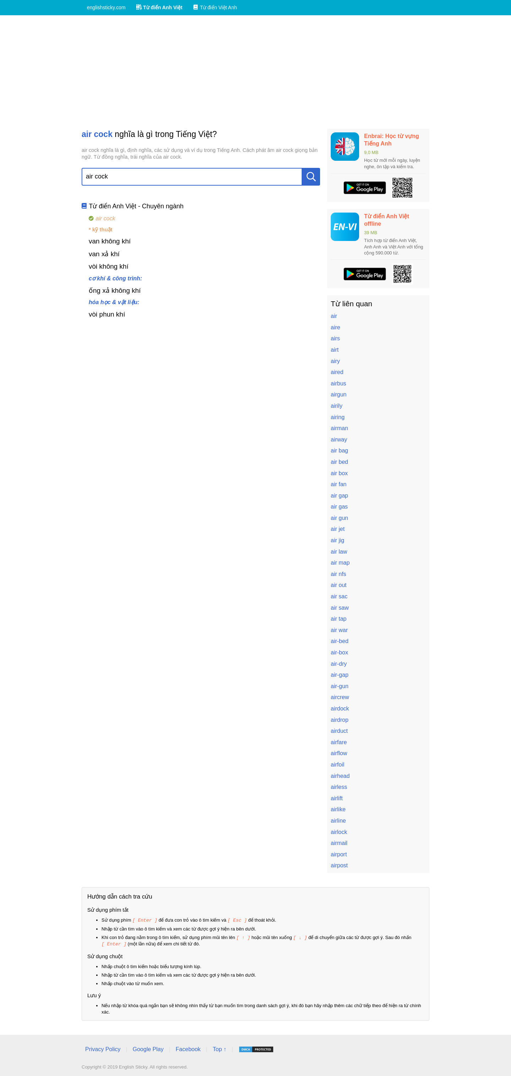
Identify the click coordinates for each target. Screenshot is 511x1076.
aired (337, 372)
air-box (339, 652)
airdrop (339, 720)
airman (339, 428)
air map (340, 563)
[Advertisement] (255, 72)
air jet (338, 529)
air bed (339, 462)
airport (339, 854)
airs (335, 338)
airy (335, 361)
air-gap (339, 675)
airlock (339, 832)
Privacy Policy (103, 1048)
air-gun (339, 686)
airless (339, 787)
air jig (337, 540)
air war (339, 630)
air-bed (339, 641)
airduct (339, 731)
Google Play (148, 1048)
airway (339, 440)
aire (335, 327)
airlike (338, 809)
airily (336, 406)
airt (335, 350)
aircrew (340, 697)
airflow (339, 753)
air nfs (338, 574)
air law (339, 552)
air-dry (339, 664)
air (334, 316)
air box (339, 473)
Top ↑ (219, 1048)
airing (338, 417)
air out (338, 585)
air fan (338, 484)
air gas (339, 507)
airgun (338, 394)
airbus (338, 383)
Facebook (188, 1048)
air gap (339, 496)
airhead (340, 776)
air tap (338, 619)
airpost (339, 865)
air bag (339, 451)
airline (338, 821)
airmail (339, 843)
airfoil (337, 765)
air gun (339, 518)
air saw (340, 608)
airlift (337, 798)
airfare (339, 742)
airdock (340, 709)
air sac (339, 596)
